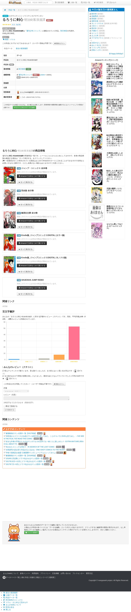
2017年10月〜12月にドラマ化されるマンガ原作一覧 (26, 461)
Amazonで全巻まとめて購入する (31, 176)
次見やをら (95, 43)
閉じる (7, 610)
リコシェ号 (95, 48)
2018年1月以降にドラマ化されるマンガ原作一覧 (24, 458)
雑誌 (38, 577)
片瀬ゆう (94, 31)
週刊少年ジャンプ (33, 31)
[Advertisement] (44, 130)
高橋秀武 (94, 16)
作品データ (8, 48)
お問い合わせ (66, 573)
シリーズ (44, 577)
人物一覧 (72, 2)
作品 (26, 577)
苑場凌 (93, 19)
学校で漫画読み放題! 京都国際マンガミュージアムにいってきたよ (31, 453)
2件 (18, 25)
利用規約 (35, 573)
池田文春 (94, 21)
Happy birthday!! (116, 54)
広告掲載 (55, 573)
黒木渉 (93, 28)
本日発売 (98, 2)
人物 (22, 577)
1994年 (42, 75)
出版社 (32, 577)
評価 (5, 388)
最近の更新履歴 (10, 593)
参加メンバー (25, 573)
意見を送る (8, 607)
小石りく (94, 26)
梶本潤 (93, 14)
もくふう (94, 33)
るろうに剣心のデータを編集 (24, 107)
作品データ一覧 (10, 597)
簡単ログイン (59, 43)
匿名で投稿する (11, 406)
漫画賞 (51, 577)
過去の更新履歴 (22, 48)
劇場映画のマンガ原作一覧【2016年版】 (21, 455)
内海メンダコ (96, 50)
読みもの (111, 2)
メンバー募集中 (31, 532)
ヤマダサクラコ (97, 38)
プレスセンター (78, 573)
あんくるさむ (96, 45)
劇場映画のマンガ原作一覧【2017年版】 (21, 433)
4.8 (13, 25)
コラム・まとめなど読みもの (15, 602)
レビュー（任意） (10, 395)
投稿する (9, 410)
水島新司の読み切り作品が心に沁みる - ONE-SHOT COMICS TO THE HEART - (36, 450)
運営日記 (89, 573)
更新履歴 (59, 2)
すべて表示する (25, 182)
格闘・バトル (9, 39)
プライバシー (45, 573)
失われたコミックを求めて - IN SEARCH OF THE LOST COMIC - (31, 447)
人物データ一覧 (10, 595)
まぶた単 (94, 35)
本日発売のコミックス (13, 600)
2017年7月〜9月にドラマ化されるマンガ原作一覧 (25, 464)
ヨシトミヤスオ (97, 23)
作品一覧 (85, 2)
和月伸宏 (63, 31)
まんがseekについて (10, 573)
